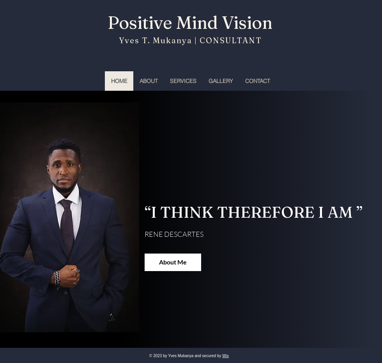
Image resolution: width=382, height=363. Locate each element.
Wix (225, 356)
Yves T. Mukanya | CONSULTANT (189, 40)
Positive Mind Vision (190, 22)
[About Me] (173, 262)
